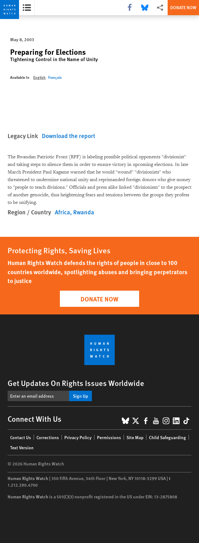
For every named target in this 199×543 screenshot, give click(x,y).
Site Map (135, 437)
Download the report (68, 135)
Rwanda (83, 212)
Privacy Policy (78, 437)
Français (55, 77)
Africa (62, 212)
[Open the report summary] (27, 7)
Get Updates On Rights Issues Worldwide (76, 382)
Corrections (47, 437)
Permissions (109, 437)
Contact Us (20, 437)
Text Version (22, 447)
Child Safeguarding (167, 437)
